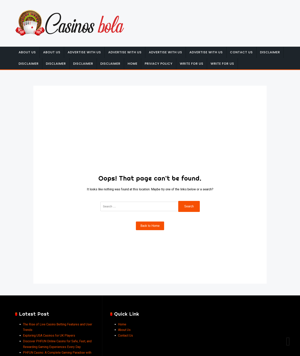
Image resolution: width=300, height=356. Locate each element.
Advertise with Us (84, 52)
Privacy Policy (159, 63)
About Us (27, 52)
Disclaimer (270, 52)
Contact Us (241, 52)
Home (132, 63)
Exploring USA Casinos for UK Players (49, 335)
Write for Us (191, 63)
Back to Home (150, 226)
